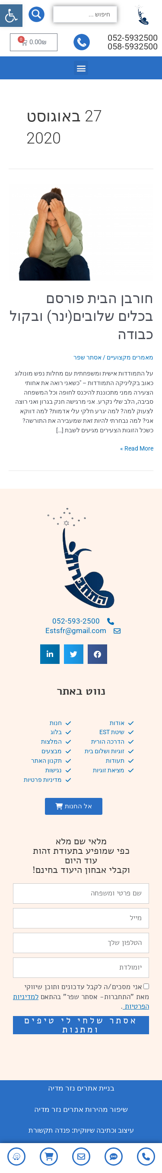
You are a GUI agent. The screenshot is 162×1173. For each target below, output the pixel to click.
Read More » (136, 448)
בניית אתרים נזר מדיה (81, 1088)
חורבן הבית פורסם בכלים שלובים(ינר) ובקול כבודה (81, 316)
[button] (11, 15)
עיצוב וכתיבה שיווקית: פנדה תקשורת (81, 1130)
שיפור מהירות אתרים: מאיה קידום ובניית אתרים (81, 1050)
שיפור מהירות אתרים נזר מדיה (81, 1109)
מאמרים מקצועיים (130, 357)
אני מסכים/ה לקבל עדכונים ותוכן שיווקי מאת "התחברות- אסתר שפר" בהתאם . (81, 997)
